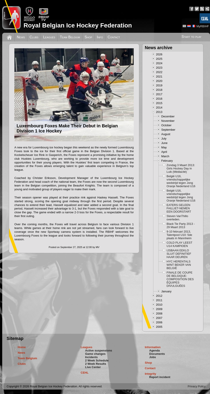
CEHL (84, 372)
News (21, 37)
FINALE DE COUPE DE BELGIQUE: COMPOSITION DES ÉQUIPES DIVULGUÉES (180, 279)
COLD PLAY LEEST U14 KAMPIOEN (179, 244)
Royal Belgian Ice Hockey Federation (77, 25)
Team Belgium (70, 37)
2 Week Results (95, 363)
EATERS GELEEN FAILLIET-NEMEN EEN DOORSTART (179, 208)
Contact (114, 37)
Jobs (152, 357)
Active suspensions (98, 350)
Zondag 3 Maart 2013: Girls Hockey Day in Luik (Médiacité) (181, 168)
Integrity (150, 373)
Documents (157, 353)
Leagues (49, 37)
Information (153, 347)
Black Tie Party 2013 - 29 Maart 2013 (181, 225)
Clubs (34, 37)
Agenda (154, 350)
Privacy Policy (197, 386)
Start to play (191, 37)
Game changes (95, 353)
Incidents (91, 357)
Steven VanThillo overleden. (177, 217)
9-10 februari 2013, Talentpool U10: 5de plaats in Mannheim (179, 235)
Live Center (93, 367)
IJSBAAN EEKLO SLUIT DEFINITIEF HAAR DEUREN (179, 254)
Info (100, 37)
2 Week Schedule (97, 360)
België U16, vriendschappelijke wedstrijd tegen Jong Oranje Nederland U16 (181, 181)
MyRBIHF (203, 26)
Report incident (159, 377)
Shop (88, 37)
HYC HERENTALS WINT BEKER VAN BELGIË (179, 265)
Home (22, 347)
